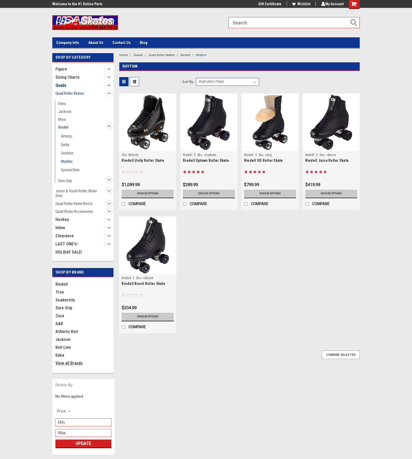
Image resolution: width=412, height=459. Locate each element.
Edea (62, 103)
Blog (143, 42)
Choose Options (147, 193)
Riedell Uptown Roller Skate (206, 160)
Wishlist (300, 4)
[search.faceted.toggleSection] (64, 411)
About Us (95, 42)
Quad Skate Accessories (74, 211)
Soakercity (65, 299)
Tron (59, 292)
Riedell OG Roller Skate (263, 160)
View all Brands (69, 363)
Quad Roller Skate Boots (74, 203)
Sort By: (188, 82)
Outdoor (67, 153)
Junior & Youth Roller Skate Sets (76, 193)
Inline (60, 227)
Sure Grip (65, 180)
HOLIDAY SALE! (68, 252)
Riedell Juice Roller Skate (327, 160)
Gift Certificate (268, 4)
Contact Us (121, 42)
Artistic (66, 136)
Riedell (63, 127)
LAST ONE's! (66, 243)
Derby (65, 144)
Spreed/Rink (70, 170)
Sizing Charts (67, 77)
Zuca (59, 315)
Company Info (67, 42)
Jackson (64, 111)
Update (83, 443)
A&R (59, 323)
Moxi (62, 119)
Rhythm (67, 161)
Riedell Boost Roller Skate (143, 283)
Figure (61, 69)
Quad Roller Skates (69, 93)
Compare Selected (341, 355)
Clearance (64, 235)
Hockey (62, 219)
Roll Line (63, 347)
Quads (60, 85)
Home (123, 55)
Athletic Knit (66, 331)
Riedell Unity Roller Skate (143, 160)
